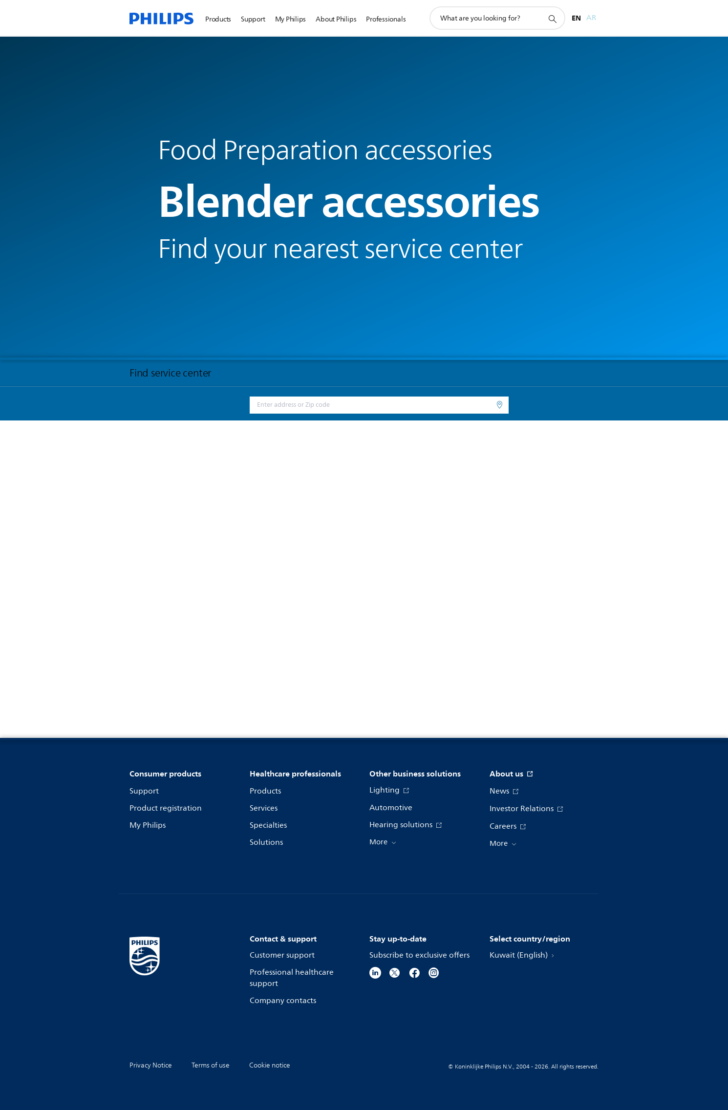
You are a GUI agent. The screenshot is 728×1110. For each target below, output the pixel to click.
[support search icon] (552, 18)
